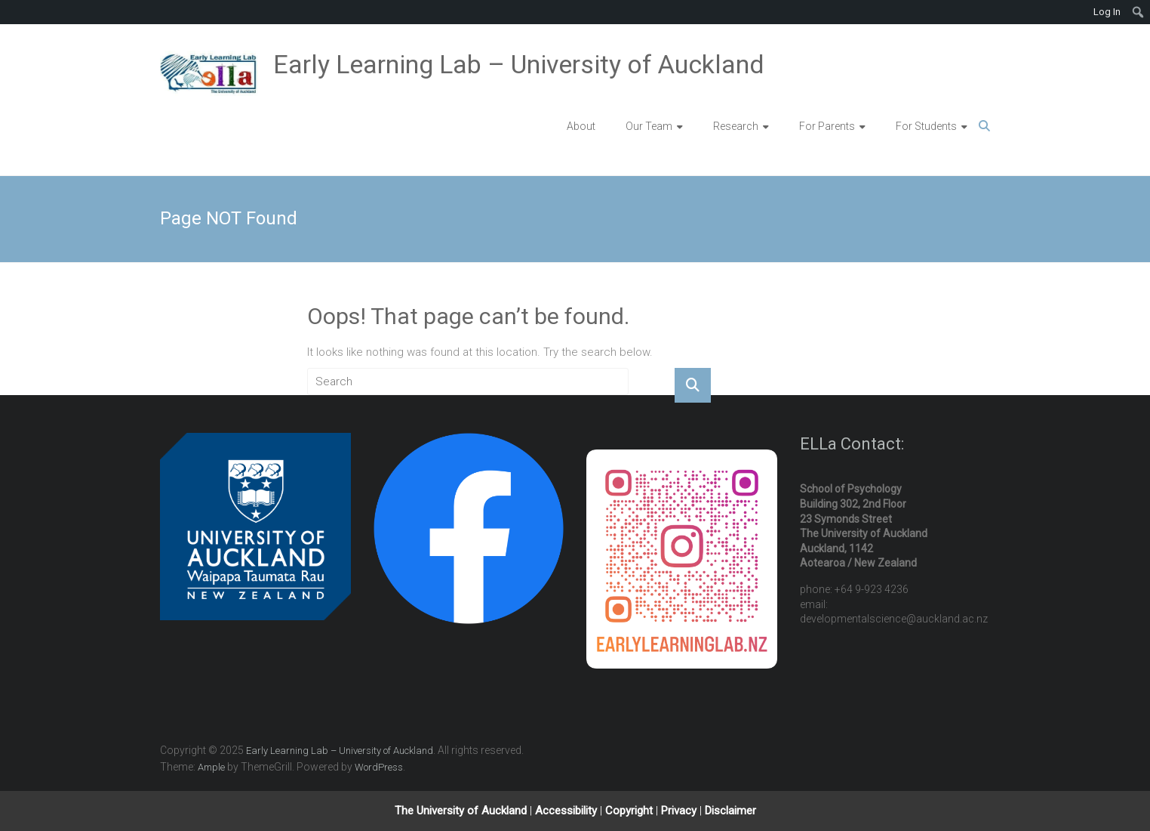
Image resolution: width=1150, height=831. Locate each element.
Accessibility (567, 810)
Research (735, 126)
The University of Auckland (461, 810)
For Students (926, 126)
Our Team (649, 126)
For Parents (827, 126)
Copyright (630, 810)
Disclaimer (730, 810)
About (581, 126)
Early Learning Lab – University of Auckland (518, 64)
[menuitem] (1138, 12)
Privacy (680, 810)
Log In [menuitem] (1107, 11)
